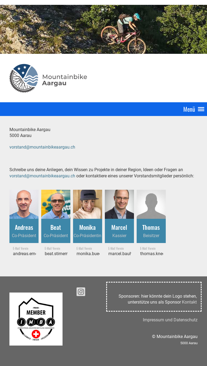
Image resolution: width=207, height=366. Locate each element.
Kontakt (189, 302)
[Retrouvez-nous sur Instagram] (81, 293)
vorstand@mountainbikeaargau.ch (42, 147)
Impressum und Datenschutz (170, 319)
